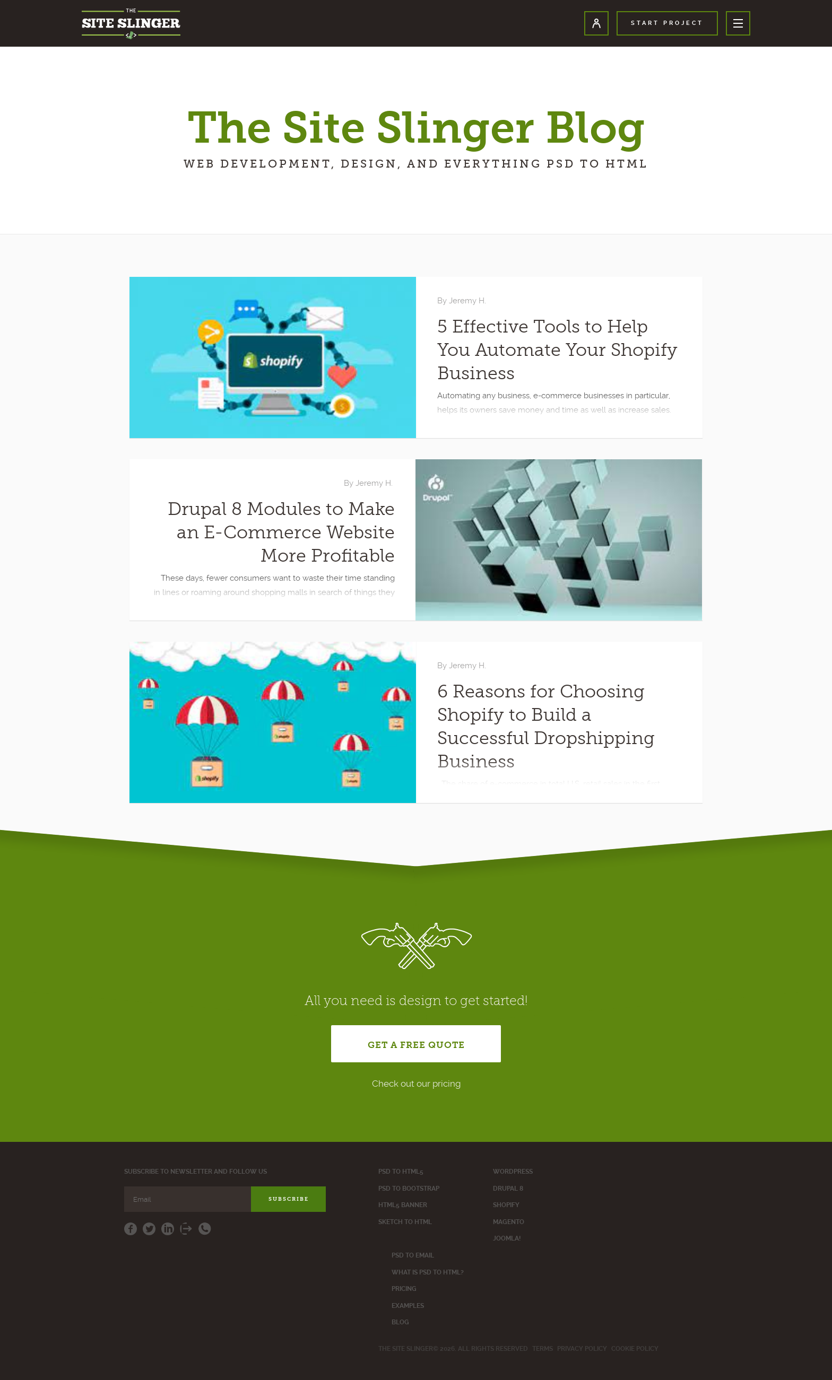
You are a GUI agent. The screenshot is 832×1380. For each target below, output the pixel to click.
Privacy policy (582, 1348)
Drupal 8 (508, 1188)
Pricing (404, 1288)
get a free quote (416, 1045)
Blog (400, 1322)
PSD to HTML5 (400, 1171)
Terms (542, 1348)
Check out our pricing (416, 1083)
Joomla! (507, 1238)
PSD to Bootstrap (408, 1188)
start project (667, 23)
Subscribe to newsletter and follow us (195, 1171)
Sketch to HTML (405, 1222)
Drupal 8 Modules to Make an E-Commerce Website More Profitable (281, 532)
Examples (408, 1305)
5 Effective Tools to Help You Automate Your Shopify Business (557, 350)
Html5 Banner (402, 1205)
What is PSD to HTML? (428, 1272)
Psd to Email (413, 1255)
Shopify (506, 1205)
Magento (508, 1222)
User (596, 23)
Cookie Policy (634, 1348)
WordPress (513, 1171)
